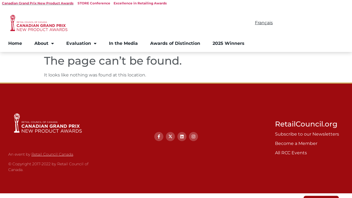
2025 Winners (228, 43)
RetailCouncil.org (306, 124)
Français (264, 22)
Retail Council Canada (52, 154)
